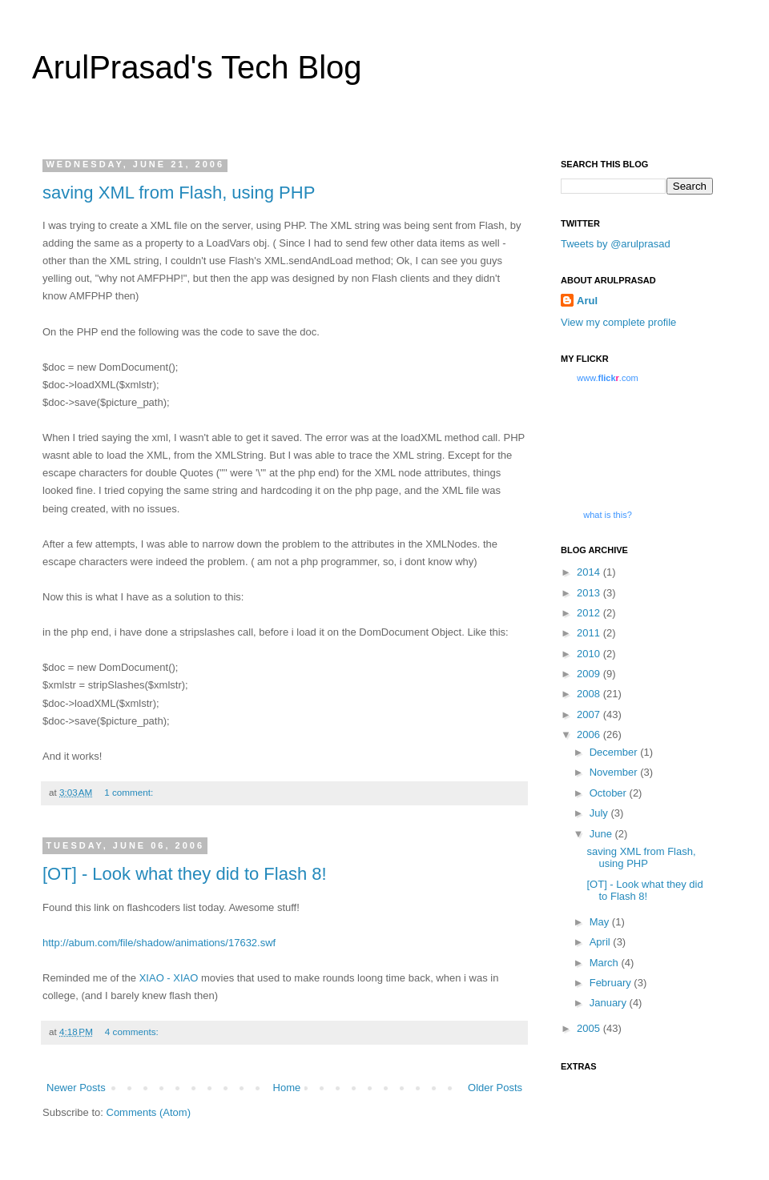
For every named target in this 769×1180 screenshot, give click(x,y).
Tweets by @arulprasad (615, 244)
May (601, 922)
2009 (590, 674)
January (610, 1003)
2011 (590, 633)
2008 (590, 694)
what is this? (607, 515)
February (612, 983)
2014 (590, 572)
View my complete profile (618, 322)
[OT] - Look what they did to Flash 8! (184, 874)
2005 (590, 1028)
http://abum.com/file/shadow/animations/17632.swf (159, 943)
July (600, 813)
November (615, 772)
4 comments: (132, 1031)
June (602, 834)
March (606, 963)
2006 (590, 734)
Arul (587, 301)
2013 (590, 593)
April (602, 942)
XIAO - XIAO (169, 978)
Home (287, 1088)
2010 (590, 654)
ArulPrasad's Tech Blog (197, 67)
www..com (607, 378)
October (610, 793)
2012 (590, 613)
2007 (590, 714)
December (615, 752)
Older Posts (495, 1088)
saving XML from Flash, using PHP (178, 193)
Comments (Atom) (149, 1112)
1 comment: (128, 792)
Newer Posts (76, 1088)
